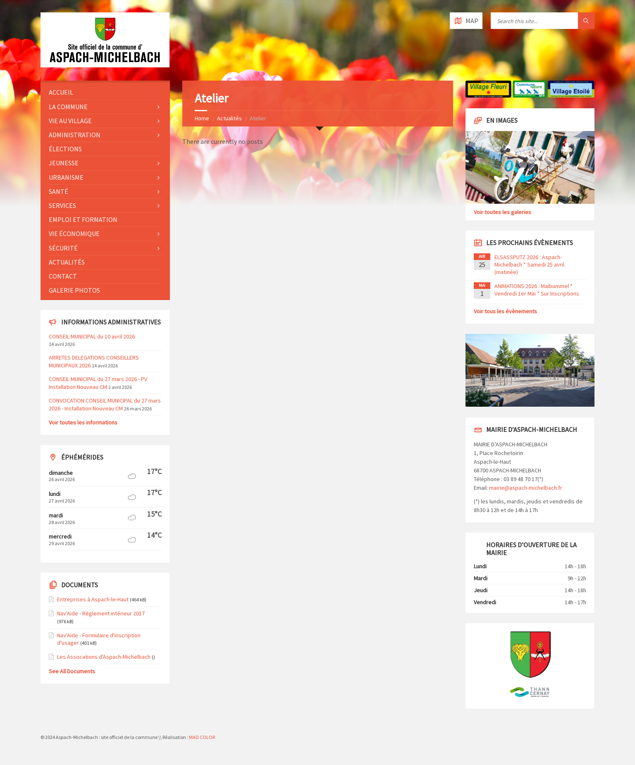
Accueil (61, 92)
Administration (74, 135)
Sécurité (63, 248)
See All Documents (72, 671)
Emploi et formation (83, 219)
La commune (68, 106)
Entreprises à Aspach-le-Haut (93, 599)
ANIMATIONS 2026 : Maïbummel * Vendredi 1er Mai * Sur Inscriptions (536, 289)
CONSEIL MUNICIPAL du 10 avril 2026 (92, 336)
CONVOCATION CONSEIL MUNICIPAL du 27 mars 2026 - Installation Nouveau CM (105, 404)
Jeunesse (64, 163)
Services (62, 205)
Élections (65, 149)
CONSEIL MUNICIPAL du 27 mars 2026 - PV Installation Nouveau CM (98, 382)
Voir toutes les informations (83, 422)
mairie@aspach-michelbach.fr (525, 487)
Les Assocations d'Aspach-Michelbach (103, 656)
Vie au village (70, 121)
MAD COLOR (202, 737)
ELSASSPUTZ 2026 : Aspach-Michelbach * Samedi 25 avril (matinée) (529, 264)
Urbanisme (66, 177)
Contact (63, 276)
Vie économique (74, 233)
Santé (58, 191)
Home (202, 118)
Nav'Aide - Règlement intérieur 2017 (101, 613)
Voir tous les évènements (505, 311)
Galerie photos (74, 290)
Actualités (229, 118)
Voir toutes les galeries (502, 212)
